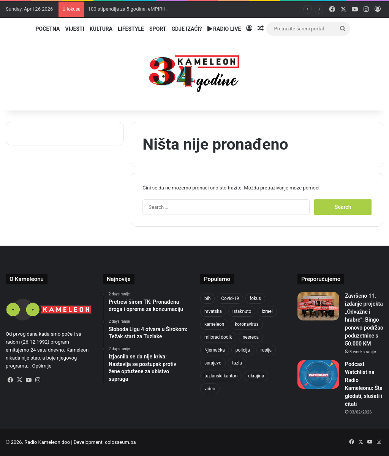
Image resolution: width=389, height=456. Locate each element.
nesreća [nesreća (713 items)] (251, 337)
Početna (48, 29)
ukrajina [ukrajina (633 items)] (256, 376)
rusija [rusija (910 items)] (266, 350)
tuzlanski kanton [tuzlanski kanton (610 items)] (220, 376)
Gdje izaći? (187, 29)
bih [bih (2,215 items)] (207, 298)
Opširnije (42, 366)
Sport (157, 29)
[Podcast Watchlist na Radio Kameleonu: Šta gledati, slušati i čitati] (318, 374)
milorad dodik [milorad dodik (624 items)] (218, 337)
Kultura (101, 29)
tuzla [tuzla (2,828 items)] (237, 363)
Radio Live (224, 29)
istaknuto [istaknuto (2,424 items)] (241, 311)
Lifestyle (131, 29)
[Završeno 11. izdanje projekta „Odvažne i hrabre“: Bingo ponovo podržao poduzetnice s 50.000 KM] (318, 306)
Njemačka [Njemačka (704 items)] (214, 350)
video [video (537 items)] (209, 388)
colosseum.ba (120, 442)
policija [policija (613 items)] (243, 350)
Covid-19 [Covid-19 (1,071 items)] (230, 298)
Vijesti (74, 29)
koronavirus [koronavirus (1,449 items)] (246, 324)
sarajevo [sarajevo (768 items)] (212, 363)
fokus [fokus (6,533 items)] (255, 298)
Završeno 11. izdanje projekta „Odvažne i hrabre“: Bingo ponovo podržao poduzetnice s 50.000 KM (364, 320)
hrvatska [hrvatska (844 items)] (213, 311)
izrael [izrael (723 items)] (267, 311)
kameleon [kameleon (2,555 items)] (214, 324)
